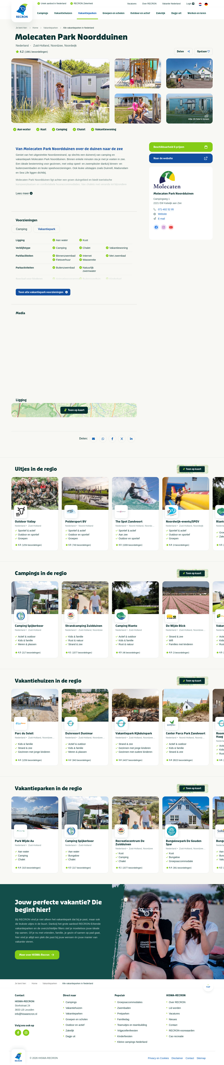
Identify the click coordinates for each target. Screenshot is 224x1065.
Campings (42, 13)
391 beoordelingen (182, 868)
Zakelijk (160, 13)
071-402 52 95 (166, 209)
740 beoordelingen (81, 545)
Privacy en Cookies (158, 1058)
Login (190, 3)
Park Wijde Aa (24, 841)
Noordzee (150, 525)
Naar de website (180, 158)
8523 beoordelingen (182, 760)
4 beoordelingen (180, 545)
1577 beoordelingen (82, 652)
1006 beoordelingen (132, 545)
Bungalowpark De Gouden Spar (183, 842)
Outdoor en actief (140, 13)
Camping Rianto (126, 626)
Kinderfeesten (124, 1036)
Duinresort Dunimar (79, 733)
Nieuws (173, 1019)
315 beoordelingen (31, 868)
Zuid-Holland (34, 525)
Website (162, 214)
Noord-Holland (86, 525)
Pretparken (123, 1013)
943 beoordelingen (81, 760)
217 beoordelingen (31, 652)
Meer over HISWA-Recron (36, 955)
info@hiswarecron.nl (26, 1014)
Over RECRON (149, 3)
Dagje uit (176, 13)
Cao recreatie (176, 1036)
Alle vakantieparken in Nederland (78, 28)
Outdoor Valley (25, 521)
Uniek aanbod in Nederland (51, 3)
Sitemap (201, 1058)
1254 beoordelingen (32, 545)
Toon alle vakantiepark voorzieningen (43, 292)
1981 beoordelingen (36, 51)
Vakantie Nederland (171, 3)
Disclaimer (177, 1058)
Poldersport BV (75, 521)
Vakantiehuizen (63, 13)
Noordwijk (198, 525)
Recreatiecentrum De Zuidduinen (129, 842)
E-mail (161, 218)
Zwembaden (124, 1008)
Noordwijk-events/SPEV (182, 521)
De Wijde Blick (175, 626)
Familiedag (123, 1019)
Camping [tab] (21, 229)
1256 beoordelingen (32, 760)
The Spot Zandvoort (128, 521)
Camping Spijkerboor (29, 626)
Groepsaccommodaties (129, 1002)
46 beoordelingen (131, 652)
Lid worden (175, 1008)
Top (208, 986)
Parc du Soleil (24, 733)
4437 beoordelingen (132, 760)
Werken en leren (197, 13)
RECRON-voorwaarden (181, 1030)
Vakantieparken (87, 13)
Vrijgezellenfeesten (127, 1030)
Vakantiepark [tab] (46, 229)
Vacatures (131, 3)
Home (35, 28)
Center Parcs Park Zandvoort (185, 733)
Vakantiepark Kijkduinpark (133, 733)
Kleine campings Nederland (132, 1042)
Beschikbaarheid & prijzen (180, 147)
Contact (173, 1025)
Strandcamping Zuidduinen (83, 626)
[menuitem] (42, 13)
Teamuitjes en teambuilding (132, 1025)
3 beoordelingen (180, 652)
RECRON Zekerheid (81, 3)
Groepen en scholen (113, 13)
